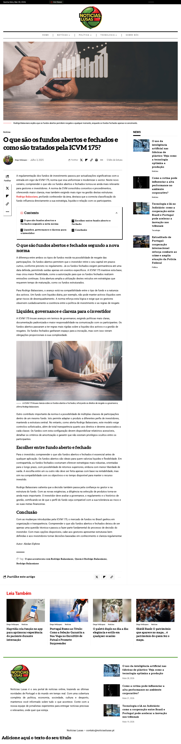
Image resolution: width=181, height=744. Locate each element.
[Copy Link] (91, 160)
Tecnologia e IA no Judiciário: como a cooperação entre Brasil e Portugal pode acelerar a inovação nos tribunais (164, 216)
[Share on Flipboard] (86, 160)
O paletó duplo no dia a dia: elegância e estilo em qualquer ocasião (110, 635)
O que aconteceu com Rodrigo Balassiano (49, 559)
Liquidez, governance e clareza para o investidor (43, 232)
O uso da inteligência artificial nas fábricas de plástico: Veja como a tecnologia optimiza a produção (144, 672)
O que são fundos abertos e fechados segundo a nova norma (39, 223)
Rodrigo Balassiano (27, 197)
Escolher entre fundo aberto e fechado (91, 223)
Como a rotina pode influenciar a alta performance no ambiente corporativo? (164, 186)
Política (155, 269)
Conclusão (81, 230)
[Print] (96, 160)
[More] (101, 160)
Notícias (8, 132)
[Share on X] (81, 160)
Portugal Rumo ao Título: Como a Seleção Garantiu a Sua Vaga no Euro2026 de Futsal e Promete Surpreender (67, 638)
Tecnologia (156, 232)
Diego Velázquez (23, 160)
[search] (158, 2)
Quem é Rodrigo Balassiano (91, 559)
